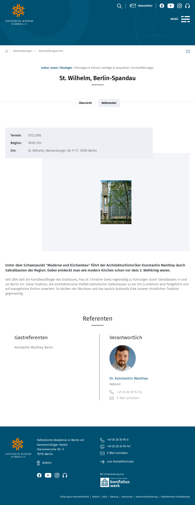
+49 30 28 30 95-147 (120, 447)
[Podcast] (187, 5)
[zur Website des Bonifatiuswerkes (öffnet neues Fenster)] (129, 483)
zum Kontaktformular (121, 462)
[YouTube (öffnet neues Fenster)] (170, 5)
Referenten (109, 103)
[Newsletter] (141, 5)
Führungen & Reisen (87, 67)
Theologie (65, 67)
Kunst (54, 67)
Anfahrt (47, 463)
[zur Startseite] (26, 14)
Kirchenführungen (142, 67)
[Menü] (185, 19)
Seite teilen (188, 51)
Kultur (45, 67)
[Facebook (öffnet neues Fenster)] (162, 5)
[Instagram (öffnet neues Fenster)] (179, 5)
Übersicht (85, 103)
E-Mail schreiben (124, 398)
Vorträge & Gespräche (115, 67)
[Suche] (119, 5)
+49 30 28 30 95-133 (126, 392)
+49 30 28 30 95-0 (119, 440)
